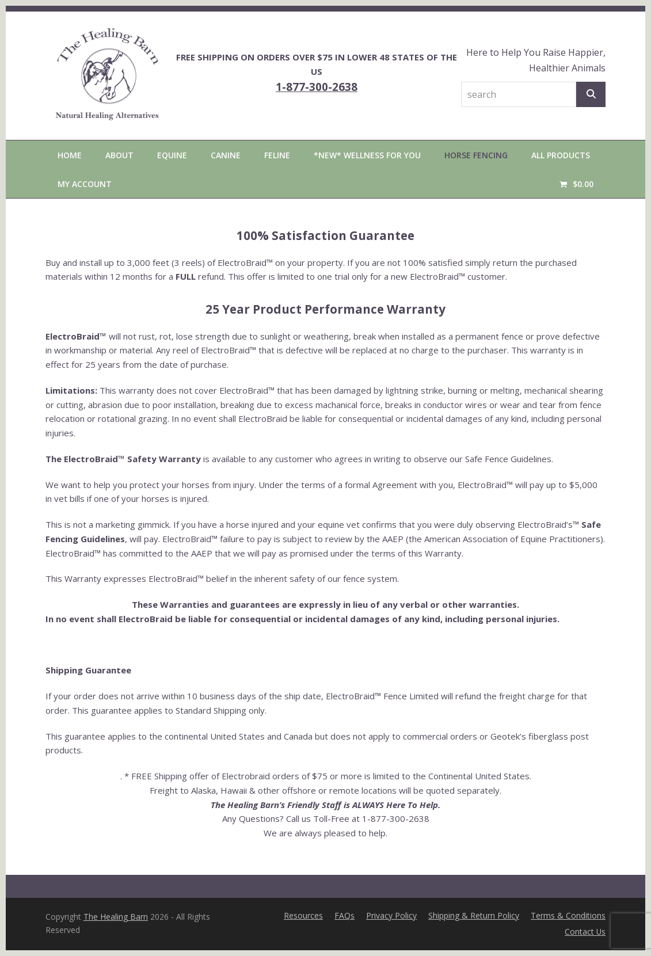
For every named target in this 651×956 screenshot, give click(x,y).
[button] (576, 183)
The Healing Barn (115, 916)
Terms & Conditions (568, 915)
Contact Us (585, 931)
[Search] (591, 94)
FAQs (344, 915)
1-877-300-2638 (316, 86)
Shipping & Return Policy (473, 915)
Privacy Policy (391, 915)
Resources (303, 915)
